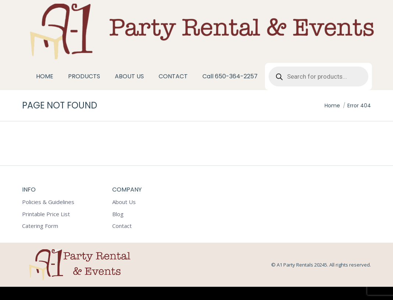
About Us (124, 215)
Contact (122, 239)
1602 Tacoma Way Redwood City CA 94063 (66, 6)
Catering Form (40, 239)
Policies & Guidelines (48, 215)
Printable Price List (46, 227)
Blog (118, 227)
